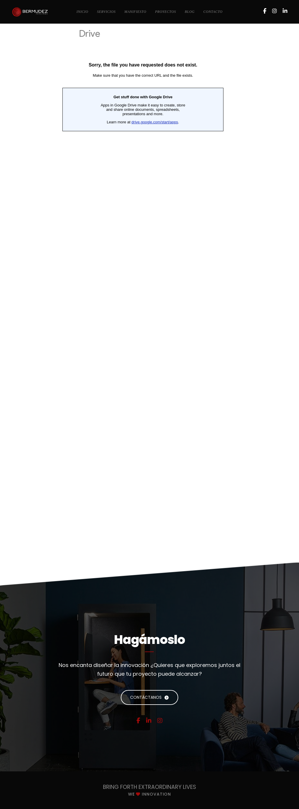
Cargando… (143, 286)
